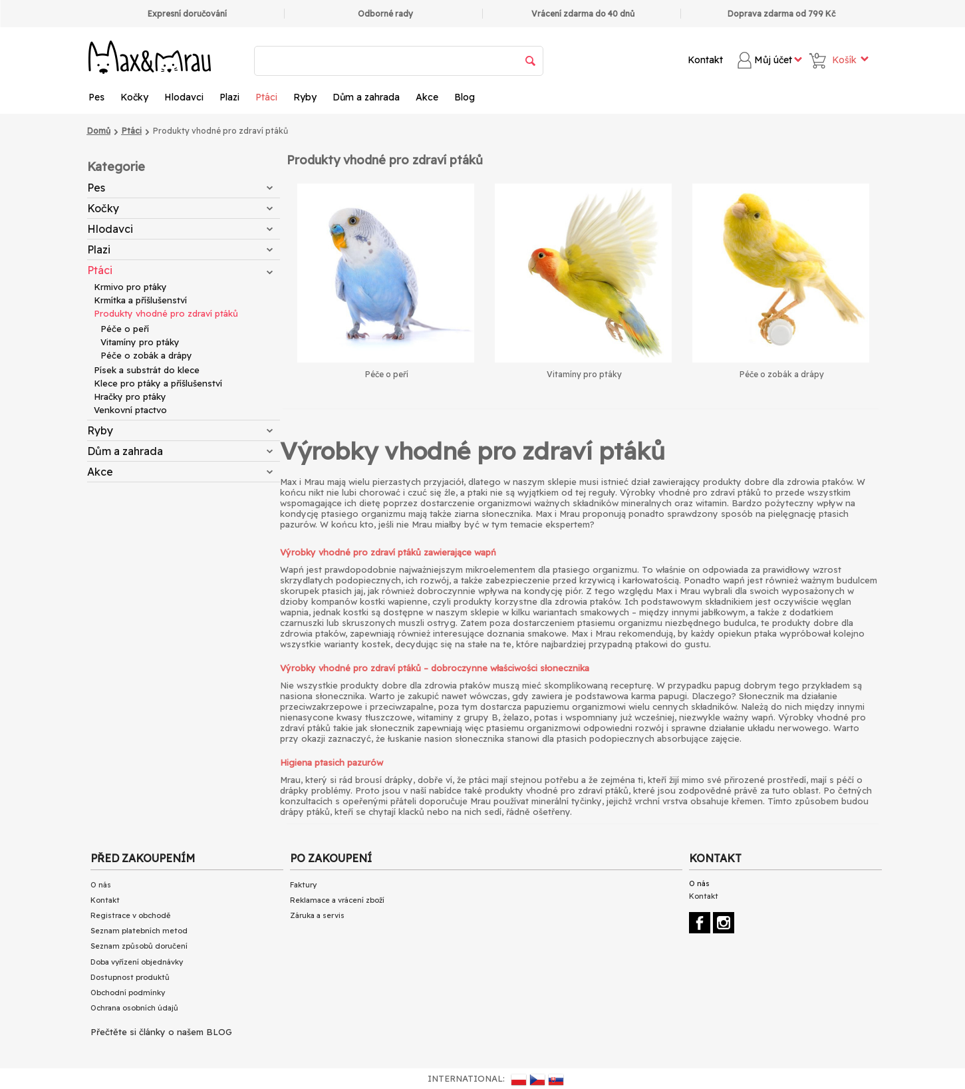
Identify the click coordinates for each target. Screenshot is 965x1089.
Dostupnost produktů (130, 977)
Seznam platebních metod (139, 930)
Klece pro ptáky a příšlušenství (158, 383)
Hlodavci (184, 97)
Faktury (303, 884)
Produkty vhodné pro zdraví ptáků (166, 313)
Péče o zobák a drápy (146, 355)
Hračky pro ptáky (130, 396)
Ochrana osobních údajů (134, 1007)
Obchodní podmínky (127, 992)
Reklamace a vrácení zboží (337, 900)
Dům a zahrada (366, 97)
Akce (427, 97)
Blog (464, 97)
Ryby (305, 97)
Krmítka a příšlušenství (140, 300)
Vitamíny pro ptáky (140, 342)
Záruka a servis (317, 915)
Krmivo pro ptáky (130, 286)
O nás (100, 884)
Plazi (229, 97)
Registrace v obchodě (130, 915)
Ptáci (266, 97)
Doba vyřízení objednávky (136, 962)
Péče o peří (124, 328)
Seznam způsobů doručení (139, 946)
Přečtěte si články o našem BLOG (161, 1031)
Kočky (134, 97)
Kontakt (705, 60)
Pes (96, 97)
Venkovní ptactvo (130, 409)
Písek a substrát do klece (147, 370)
